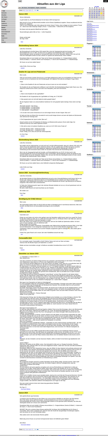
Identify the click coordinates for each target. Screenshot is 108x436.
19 (103, 13)
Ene (95, 167)
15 (94, 13)
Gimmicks (4, 33)
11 (101, 11)
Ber (94, 93)
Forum (3, 21)
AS (94, 64)
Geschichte (43, 7)
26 (103, 15)
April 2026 (96, 6)
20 (89, 15)
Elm (95, 99)
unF (95, 151)
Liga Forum (90, 21)
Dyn (95, 96)
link (21, 337)
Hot (94, 54)
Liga (3, 10)
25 (101, 15)
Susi (22, 234)
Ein (94, 50)
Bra (94, 69)
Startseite (4, 13)
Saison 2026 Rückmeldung (92, 30)
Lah (95, 147)
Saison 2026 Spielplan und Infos (93, 25)
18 (101, 13)
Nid (94, 55)
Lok (95, 114)
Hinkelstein (90, 73)
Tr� (95, 160)
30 (96, 17)
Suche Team (89, 23)
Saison (3, 27)
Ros (95, 131)
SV (94, 133)
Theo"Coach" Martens (25, 389)
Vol (94, 85)
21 (92, 15)
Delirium (89, 122)
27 (89, 17)
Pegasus (90, 43)
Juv (94, 127)
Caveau (89, 139)
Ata (94, 79)
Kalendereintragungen (91, 29)
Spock (89, 59)
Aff (94, 51)
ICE (95, 53)
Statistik (3, 42)
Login (20, 1)
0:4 (94, 129)
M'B (95, 128)
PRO (95, 159)
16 (97, 13)
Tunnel (89, 106)
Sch (95, 164)
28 (92, 17)
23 (96, 15)
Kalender (3, 29)
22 (94, 15)
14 (92, 13)
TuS (95, 63)
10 (99, 11)
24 (99, 15)
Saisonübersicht (5, 31)
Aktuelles (3, 15)
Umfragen (4, 19)
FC (94, 78)
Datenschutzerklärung (71, 435)
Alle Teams (4, 17)
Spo (95, 67)
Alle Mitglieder (31, 7)
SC (94, 77)
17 (99, 13)
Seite (2, 36)
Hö (94, 132)
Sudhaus (90, 154)
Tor (94, 103)
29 (94, 17)
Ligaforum (4, 23)
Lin (94, 65)
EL (94, 110)
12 (103, 11)
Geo (95, 163)
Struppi (59, 435)
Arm (95, 100)
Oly (94, 97)
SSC (95, 83)
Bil (94, 47)
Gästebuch (4, 25)
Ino (94, 136)
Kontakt (63, 435)
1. (94, 150)
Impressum (4, 38)
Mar (95, 82)
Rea (95, 49)
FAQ (2, 40)
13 (89, 13)
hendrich (23, 68)
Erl (94, 166)
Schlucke (90, 89)
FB (94, 86)
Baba (22, 41)
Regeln (37, 7)
